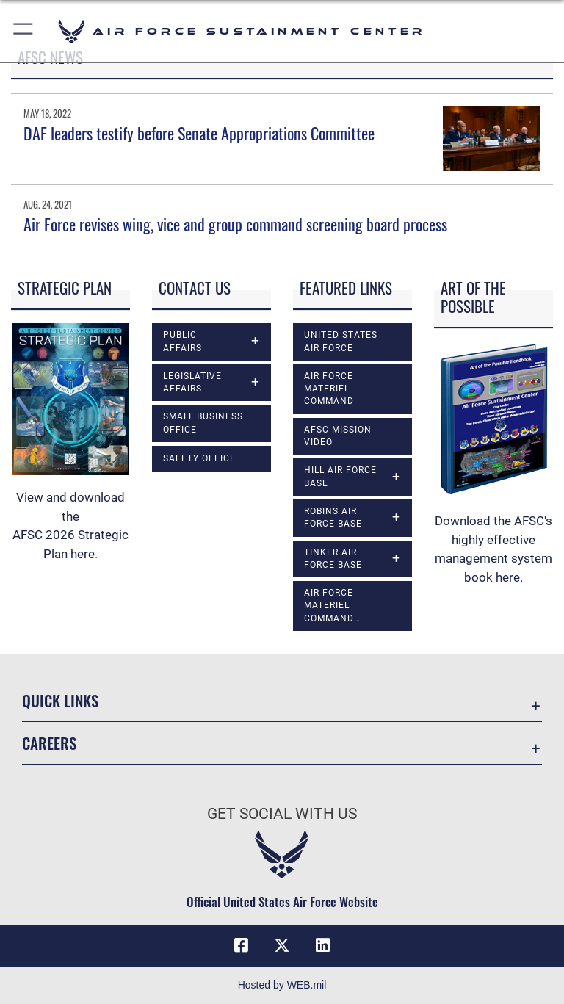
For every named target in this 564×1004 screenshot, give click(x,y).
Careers (49, 743)
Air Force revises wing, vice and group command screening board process (235, 224)
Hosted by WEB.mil (282, 985)
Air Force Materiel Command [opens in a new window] (329, 389)
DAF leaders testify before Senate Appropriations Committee (199, 133)
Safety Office (199, 458)
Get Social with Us (282, 814)
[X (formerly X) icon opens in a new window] (282, 945)
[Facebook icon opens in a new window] (241, 945)
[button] (24, 31)
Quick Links (60, 700)
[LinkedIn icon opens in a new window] (323, 945)
